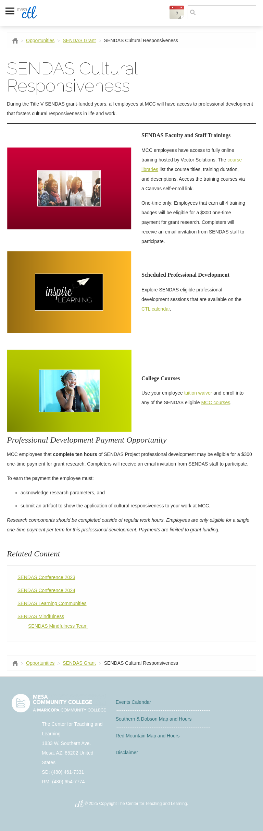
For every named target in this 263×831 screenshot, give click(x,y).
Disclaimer (127, 752)
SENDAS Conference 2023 (46, 577)
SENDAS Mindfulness (40, 616)
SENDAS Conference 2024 (46, 590)
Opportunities (40, 40)
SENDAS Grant (79, 40)
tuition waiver (198, 393)
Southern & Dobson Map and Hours (154, 719)
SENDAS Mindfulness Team (58, 626)
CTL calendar (155, 309)
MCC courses (215, 402)
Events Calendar (133, 702)
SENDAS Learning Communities (52, 603)
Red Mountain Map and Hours (148, 735)
